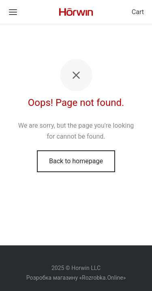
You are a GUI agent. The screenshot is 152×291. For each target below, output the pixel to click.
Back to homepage (76, 161)
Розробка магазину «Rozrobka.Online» (76, 277)
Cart (138, 12)
